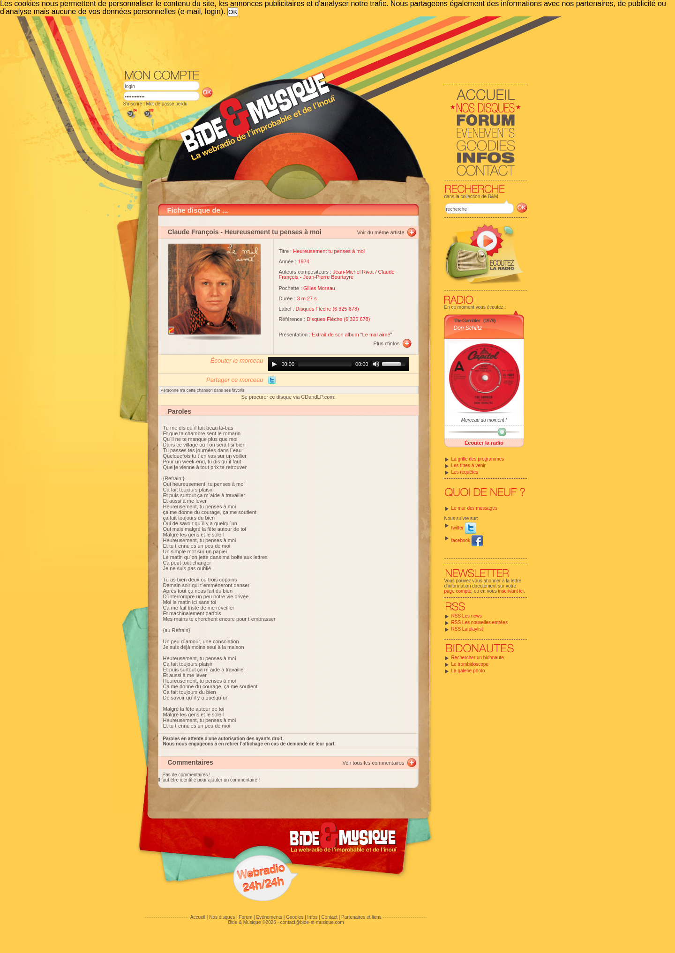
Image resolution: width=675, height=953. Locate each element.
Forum (245, 917)
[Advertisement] (325, 42)
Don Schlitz (468, 328)
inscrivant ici (511, 591)
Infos (313, 917)
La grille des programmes (477, 459)
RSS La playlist (467, 629)
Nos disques (222, 917)
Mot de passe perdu (166, 103)
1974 (303, 261)
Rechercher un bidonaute (477, 657)
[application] (338, 364)
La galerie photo (468, 670)
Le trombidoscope (470, 664)
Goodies (294, 917)
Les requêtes (465, 472)
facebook (467, 540)
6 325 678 (345, 309)
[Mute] (376, 364)
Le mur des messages (474, 508)
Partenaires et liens (361, 917)
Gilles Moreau (319, 288)
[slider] (325, 364)
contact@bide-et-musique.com (312, 922)
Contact (329, 917)
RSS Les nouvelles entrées (479, 622)
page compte (458, 591)
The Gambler (467, 320)
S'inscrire (132, 103)
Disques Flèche (313, 309)
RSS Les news (466, 615)
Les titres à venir (468, 465)
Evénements (269, 917)
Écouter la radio (484, 443)
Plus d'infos (387, 343)
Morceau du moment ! (484, 420)
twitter (463, 527)
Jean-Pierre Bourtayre (328, 277)
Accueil (197, 917)
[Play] (274, 364)
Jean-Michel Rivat (353, 272)
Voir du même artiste (381, 232)
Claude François (193, 232)
